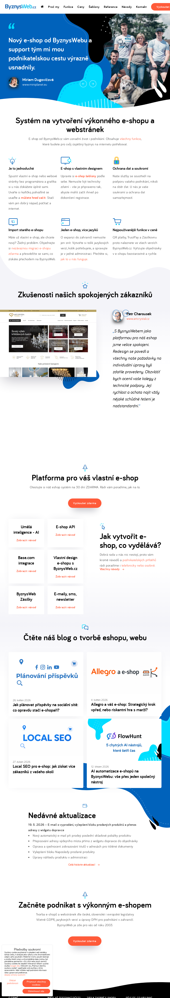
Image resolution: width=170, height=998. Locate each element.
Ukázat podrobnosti (12, 982)
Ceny (80, 7)
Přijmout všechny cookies (36, 983)
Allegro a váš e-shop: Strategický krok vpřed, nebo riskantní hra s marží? (123, 707)
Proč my (53, 7)
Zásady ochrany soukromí (14, 974)
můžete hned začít (33, 198)
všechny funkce (130, 139)
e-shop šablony (85, 176)
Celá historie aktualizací (81, 864)
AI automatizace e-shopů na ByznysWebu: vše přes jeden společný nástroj (123, 776)
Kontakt (141, 7)
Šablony (94, 7)
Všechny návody (110, 569)
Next (92, 83)
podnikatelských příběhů (139, 560)
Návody (127, 7)
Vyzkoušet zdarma (84, 503)
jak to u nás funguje (74, 259)
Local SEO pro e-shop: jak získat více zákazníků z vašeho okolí (44, 768)
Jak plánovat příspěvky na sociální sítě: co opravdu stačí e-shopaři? (45, 707)
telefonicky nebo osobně (138, 565)
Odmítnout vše (36, 991)
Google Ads (15, 965)
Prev (83, 83)
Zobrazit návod (26, 540)
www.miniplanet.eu (34, 84)
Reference (110, 7)
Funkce (68, 7)
